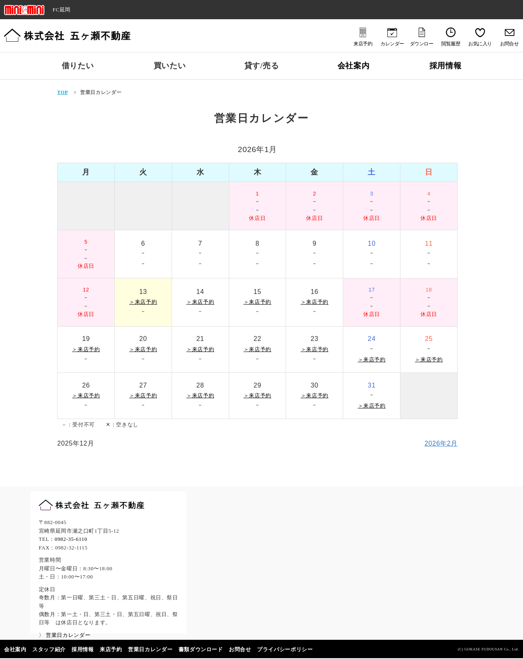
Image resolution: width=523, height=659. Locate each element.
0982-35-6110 (71, 539)
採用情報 (445, 65)
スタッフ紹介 (49, 649)
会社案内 (353, 65)
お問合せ (240, 649)
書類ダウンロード (201, 649)
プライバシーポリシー (285, 649)
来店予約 (111, 649)
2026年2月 (441, 443)
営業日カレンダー (150, 649)
